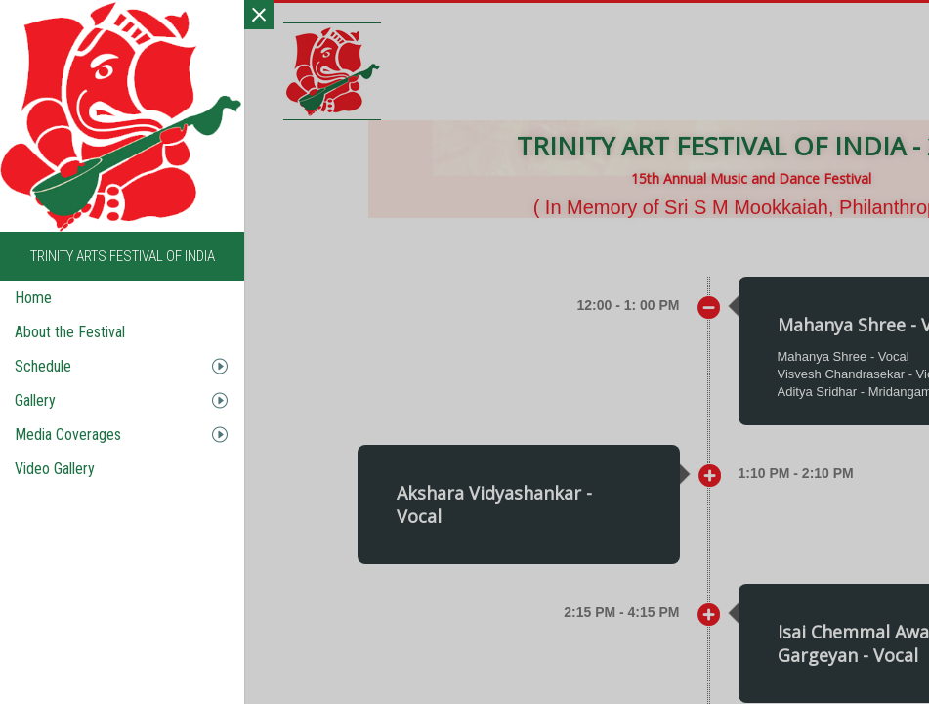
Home (33, 297)
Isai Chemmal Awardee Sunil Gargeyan (501, 452)
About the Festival (70, 332)
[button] (427, 501)
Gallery (35, 400)
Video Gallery (55, 469)
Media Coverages (68, 434)
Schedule (43, 366)
